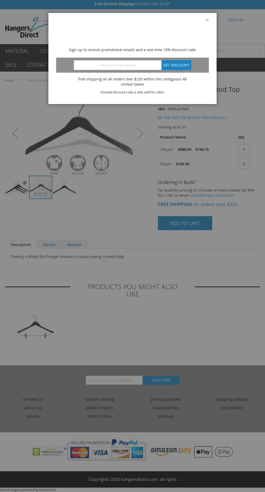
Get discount (176, 65)
